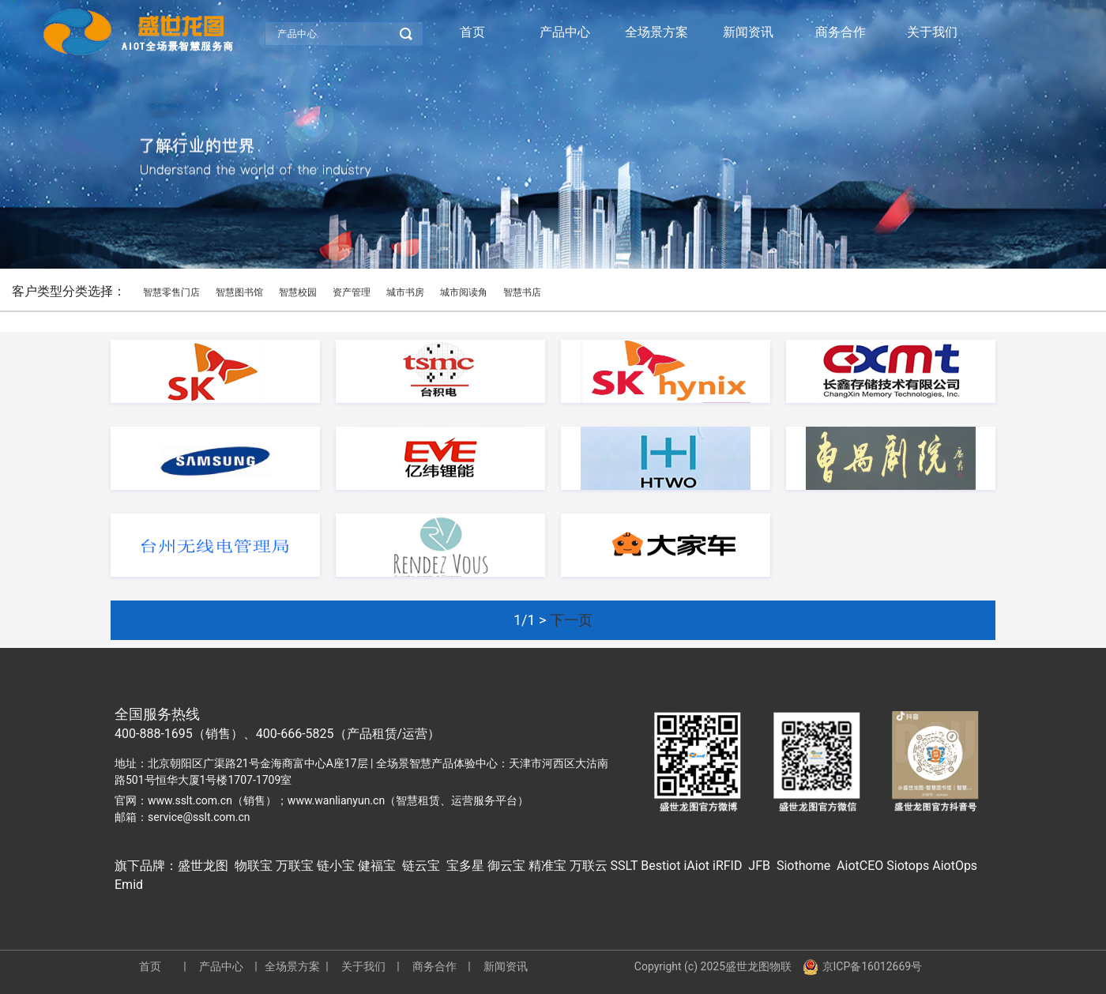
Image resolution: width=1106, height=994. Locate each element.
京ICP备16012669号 (863, 967)
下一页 (571, 620)
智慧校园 (298, 292)
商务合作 (840, 32)
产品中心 (297, 34)
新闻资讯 (748, 32)
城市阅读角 (463, 292)
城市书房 (405, 292)
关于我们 (932, 32)
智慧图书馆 (239, 292)
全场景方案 (656, 32)
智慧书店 (522, 292)
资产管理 (352, 292)
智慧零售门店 (171, 292)
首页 (472, 32)
